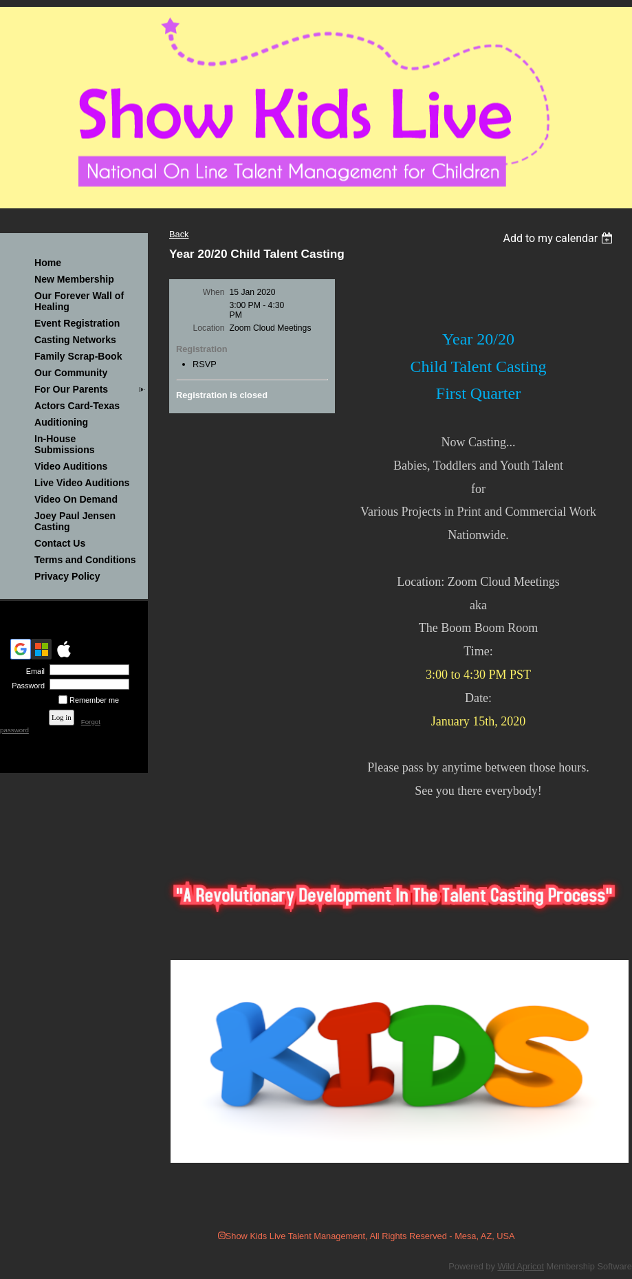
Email (33, 671)
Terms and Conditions (85, 559)
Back (178, 234)
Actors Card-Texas (77, 405)
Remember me (94, 700)
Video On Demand (76, 499)
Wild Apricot (520, 1266)
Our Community (70, 372)
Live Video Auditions (81, 482)
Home (47, 262)
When (214, 292)
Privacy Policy (67, 576)
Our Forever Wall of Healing (79, 301)
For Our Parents (71, 389)
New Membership (74, 279)
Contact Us (59, 543)
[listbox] (559, 238)
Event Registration (77, 323)
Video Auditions (70, 466)
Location (209, 328)
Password (26, 685)
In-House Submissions (64, 444)
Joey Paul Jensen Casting (75, 521)
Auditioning (61, 422)
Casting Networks (75, 339)
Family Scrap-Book (78, 356)
